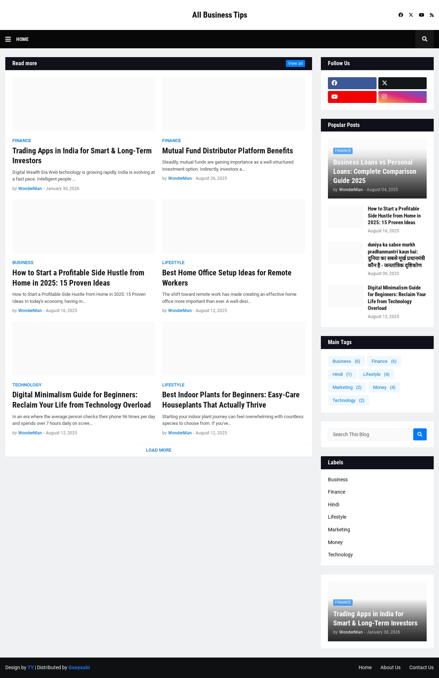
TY (31, 667)
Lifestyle (376, 374)
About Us (390, 667)
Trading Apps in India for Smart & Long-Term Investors (82, 155)
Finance (384, 361)
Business (346, 361)
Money (384, 387)
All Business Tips (219, 15)
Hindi (342, 374)
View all (295, 63)
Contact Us (421, 667)
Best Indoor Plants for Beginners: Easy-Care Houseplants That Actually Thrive (231, 399)
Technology (349, 400)
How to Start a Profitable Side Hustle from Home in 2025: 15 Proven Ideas (78, 277)
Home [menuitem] (22, 39)
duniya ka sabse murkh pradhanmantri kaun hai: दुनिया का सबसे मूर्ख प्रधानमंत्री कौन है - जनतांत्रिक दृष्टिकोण (396, 255)
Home (365, 667)
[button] (10, 39)
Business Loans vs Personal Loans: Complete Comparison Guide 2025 (374, 171)
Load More (158, 450)
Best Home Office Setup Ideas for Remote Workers (227, 277)
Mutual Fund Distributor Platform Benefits (227, 150)
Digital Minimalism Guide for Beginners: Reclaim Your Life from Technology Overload (81, 399)
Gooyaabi (79, 667)
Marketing (347, 387)
